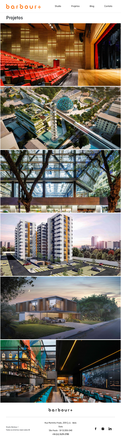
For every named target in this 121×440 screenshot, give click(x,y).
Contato (108, 6)
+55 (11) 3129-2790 (60, 434)
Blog (92, 6)
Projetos (75, 6)
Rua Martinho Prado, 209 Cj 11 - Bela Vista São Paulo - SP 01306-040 (60, 427)
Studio (58, 6)
